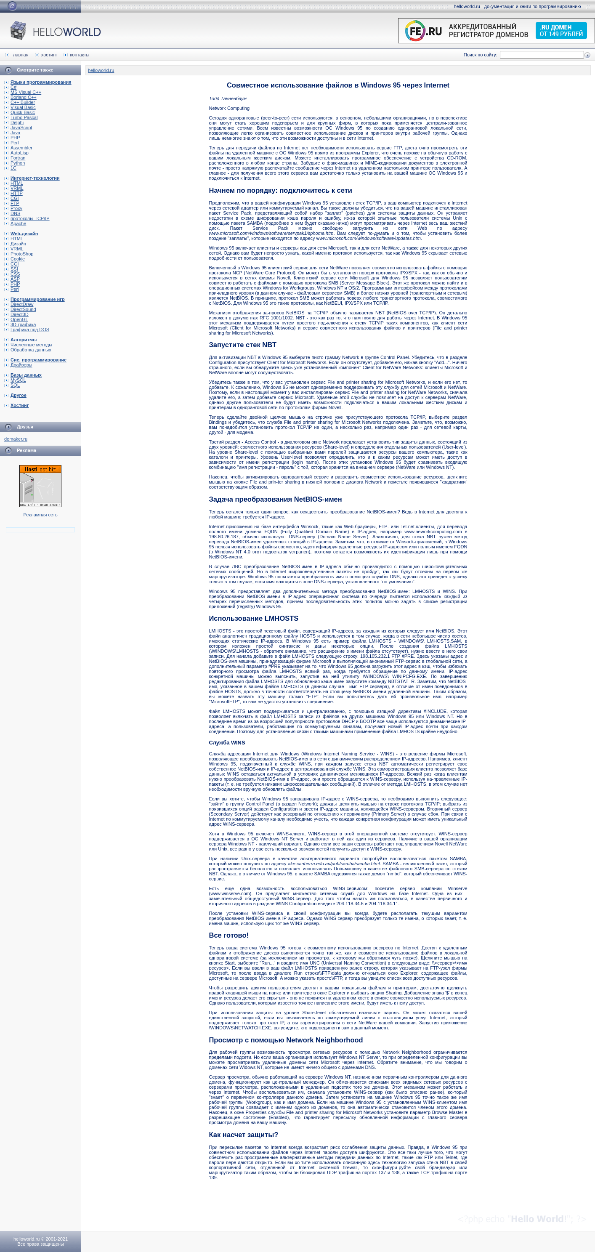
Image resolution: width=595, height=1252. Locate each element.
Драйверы (18, 364)
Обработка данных (27, 349)
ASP (12, 279)
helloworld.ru (101, 70)
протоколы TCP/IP (27, 218)
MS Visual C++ (22, 92)
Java (12, 132)
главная (16, 54)
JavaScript (18, 127)
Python (14, 162)
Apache (15, 223)
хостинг (46, 54)
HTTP (13, 193)
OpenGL (16, 319)
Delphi (14, 122)
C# (10, 87)
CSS (12, 273)
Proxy (13, 208)
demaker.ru (15, 438)
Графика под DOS (26, 329)
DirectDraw (18, 304)
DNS (12, 213)
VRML (14, 188)
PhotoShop (18, 253)
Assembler (18, 147)
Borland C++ (20, 97)
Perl (11, 142)
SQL (12, 385)
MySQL (15, 380)
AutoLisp (16, 152)
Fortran (14, 157)
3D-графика (20, 324)
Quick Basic (19, 112)
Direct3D (16, 314)
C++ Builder (19, 102)
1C (10, 167)
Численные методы (28, 344)
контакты (76, 54)
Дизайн (15, 243)
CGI (11, 198)
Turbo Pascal (20, 117)
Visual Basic (20, 107)
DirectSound (20, 309)
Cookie (14, 258)
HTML (13, 183)
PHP (12, 137)
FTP (11, 203)
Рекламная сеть (40, 514)
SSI (11, 268)
